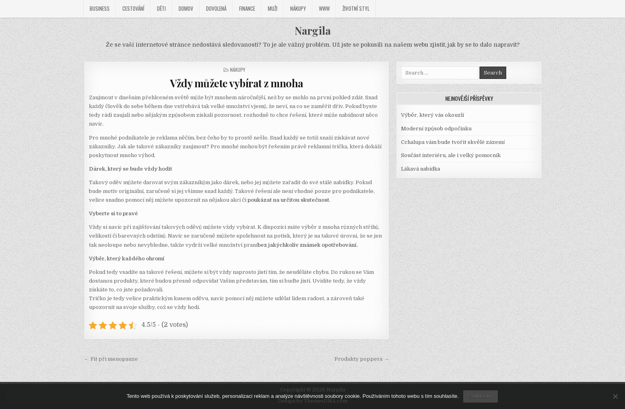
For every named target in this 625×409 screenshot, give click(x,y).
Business (100, 8)
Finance (247, 8)
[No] (615, 396)
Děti (161, 8)
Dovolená (216, 8)
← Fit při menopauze (111, 359)
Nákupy (298, 8)
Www (324, 8)
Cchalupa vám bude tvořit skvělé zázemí (453, 142)
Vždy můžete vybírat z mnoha (236, 83)
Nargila (313, 30)
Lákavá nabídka (420, 169)
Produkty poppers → (361, 359)
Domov (186, 8)
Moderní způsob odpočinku (436, 129)
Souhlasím (480, 396)
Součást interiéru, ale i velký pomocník (451, 155)
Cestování (133, 8)
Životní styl (355, 8)
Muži (272, 8)
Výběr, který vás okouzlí (432, 115)
